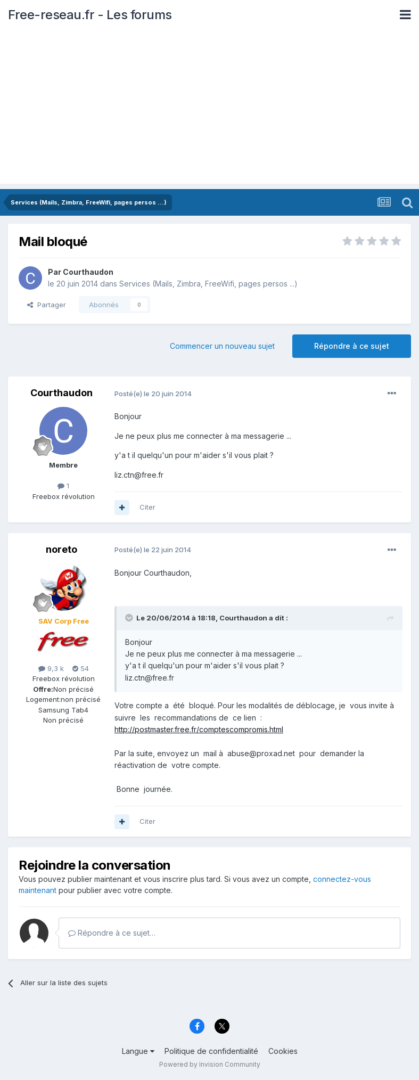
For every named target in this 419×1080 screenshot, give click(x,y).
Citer (147, 507)
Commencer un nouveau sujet (222, 345)
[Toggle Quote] (130, 617)
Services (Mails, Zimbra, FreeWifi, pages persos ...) (208, 283)
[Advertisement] (209, 109)
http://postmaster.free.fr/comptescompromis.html (198, 729)
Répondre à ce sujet (351, 345)
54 (80, 668)
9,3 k (51, 668)
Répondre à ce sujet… (111, 932)
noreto (61, 549)
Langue (138, 1051)
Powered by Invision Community (209, 1064)
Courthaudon (88, 271)
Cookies (283, 1051)
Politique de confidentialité (211, 1051)
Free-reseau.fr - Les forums (90, 14)
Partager (46, 304)
